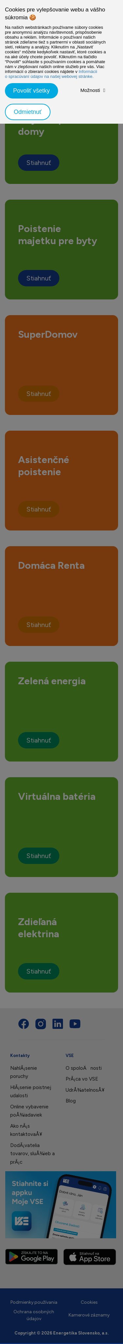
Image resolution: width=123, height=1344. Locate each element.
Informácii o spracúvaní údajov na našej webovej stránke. (51, 74)
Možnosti (90, 90)
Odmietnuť (28, 112)
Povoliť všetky (31, 90)
